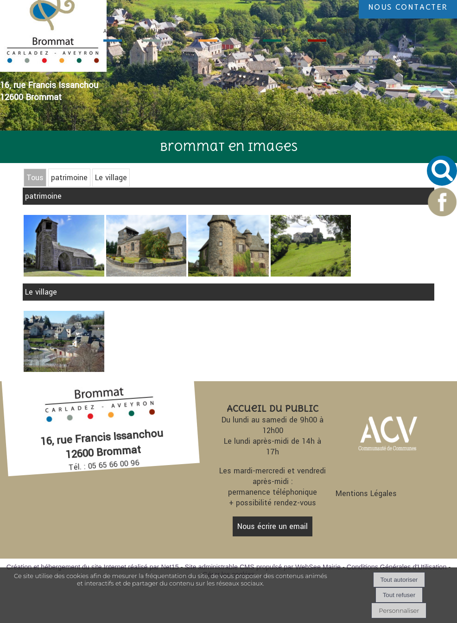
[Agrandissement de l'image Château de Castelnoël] (311, 274)
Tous (35, 177)
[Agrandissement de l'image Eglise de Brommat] (146, 274)
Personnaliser (399, 610)
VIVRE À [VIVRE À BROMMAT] (221, 31)
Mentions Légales (366, 493)
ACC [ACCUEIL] (113, 31)
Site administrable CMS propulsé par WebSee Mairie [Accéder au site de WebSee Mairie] (263, 567)
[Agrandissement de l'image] (64, 369)
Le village (111, 177)
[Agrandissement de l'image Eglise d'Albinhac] (64, 274)
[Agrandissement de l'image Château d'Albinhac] (228, 274)
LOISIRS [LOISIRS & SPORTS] (331, 31)
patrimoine (69, 177)
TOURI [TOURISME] (276, 31)
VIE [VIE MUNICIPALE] (161, 31)
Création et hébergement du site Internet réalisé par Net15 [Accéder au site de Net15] (92, 567)
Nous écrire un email (272, 526)
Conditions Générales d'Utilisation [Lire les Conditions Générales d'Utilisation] (397, 567)
